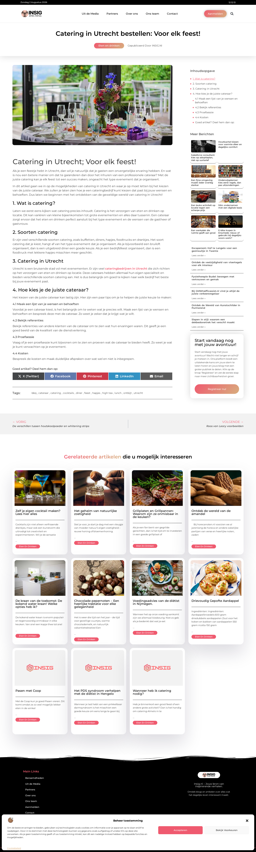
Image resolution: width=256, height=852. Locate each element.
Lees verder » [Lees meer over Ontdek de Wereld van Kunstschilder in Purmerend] (199, 312)
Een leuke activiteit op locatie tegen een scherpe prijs (203, 208)
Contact (172, 13)
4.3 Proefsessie (204, 112)
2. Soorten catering (205, 83)
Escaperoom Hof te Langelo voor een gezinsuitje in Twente (214, 249)
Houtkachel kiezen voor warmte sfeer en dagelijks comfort (230, 144)
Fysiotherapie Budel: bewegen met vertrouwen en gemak (213, 278)
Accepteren (180, 830)
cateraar (43, 393)
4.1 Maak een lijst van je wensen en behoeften (216, 100)
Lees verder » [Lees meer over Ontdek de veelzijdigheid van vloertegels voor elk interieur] (199, 269)
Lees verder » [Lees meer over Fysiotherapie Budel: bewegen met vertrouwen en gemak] (199, 284)
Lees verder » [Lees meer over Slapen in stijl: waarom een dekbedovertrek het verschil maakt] (199, 326)
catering (55, 393)
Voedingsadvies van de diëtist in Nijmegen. (156, 602)
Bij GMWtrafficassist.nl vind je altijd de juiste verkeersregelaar (215, 292)
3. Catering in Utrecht (206, 88)
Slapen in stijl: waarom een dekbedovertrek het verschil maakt (213, 321)
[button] (247, 820)
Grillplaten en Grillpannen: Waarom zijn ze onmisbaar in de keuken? (155, 514)
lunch (117, 393)
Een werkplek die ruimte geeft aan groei (203, 231)
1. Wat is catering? (204, 78)
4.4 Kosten (201, 117)
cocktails (68, 393)
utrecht (138, 393)
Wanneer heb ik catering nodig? (152, 692)
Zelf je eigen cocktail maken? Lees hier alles (37, 512)
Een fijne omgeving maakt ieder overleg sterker (202, 183)
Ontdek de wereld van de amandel (211, 512)
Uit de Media (90, 13)
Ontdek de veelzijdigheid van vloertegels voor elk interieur (217, 264)
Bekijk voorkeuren (227, 830)
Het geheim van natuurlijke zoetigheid (95, 512)
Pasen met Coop (28, 690)
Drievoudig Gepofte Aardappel (215, 601)
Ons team (152, 13)
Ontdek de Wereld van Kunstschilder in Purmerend (216, 306)
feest (87, 393)
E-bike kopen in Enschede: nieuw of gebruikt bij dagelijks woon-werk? (229, 234)
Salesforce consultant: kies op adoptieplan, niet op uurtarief (203, 157)
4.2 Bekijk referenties (208, 107)
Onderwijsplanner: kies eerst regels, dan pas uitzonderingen (229, 183)
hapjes (96, 393)
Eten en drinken (109, 45)
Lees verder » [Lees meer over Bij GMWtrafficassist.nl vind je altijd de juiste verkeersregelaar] (199, 298)
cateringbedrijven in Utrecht (126, 268)
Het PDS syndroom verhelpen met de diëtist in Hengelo (97, 692)
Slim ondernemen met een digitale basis (230, 206)
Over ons (132, 13)
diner (79, 393)
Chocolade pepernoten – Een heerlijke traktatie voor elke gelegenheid (96, 604)
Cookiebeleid (14, 848)
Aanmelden (32, 807)
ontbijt (127, 393)
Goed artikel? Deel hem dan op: (214, 122)
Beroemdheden (34, 778)
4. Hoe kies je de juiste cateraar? (212, 93)
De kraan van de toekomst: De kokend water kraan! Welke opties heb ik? (38, 604)
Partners (112, 13)
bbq (34, 393)
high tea (107, 393)
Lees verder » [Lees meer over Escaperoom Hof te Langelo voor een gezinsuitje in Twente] (199, 255)
